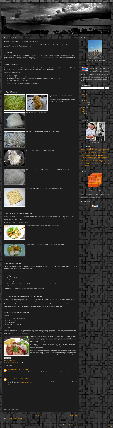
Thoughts (83, 163)
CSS (99, 150)
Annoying (88, 149)
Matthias (97, 157)
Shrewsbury (87, 162)
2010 (83, 109)
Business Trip (84, 150)
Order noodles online (65, 371)
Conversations (94, 150)
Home (37, 415)
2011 (83, 107)
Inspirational (87, 155)
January (86, 104)
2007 (83, 116)
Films (100, 152)
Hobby (88, 154)
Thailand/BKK (15, 362)
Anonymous (11, 378)
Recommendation (102, 160)
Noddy (88, 158)
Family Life (93, 152)
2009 (83, 111)
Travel (87, 163)
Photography (91, 160)
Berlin (96, 149)
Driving (101, 150)
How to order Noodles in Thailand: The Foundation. (95, 98)
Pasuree (83, 160)
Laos (106, 155)
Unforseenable (93, 163)
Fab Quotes (83, 152)
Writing (87, 165)
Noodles (10, 362)
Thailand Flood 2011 (96, 162)
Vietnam (99, 163)
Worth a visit (83, 165)
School (82, 162)
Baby (92, 149)
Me (101, 157)
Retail (108, 160)
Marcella (89, 157)
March (85, 100)
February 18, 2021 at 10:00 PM (21, 369)
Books (108, 149)
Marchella (93, 157)
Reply (9, 374)
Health (85, 154)
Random (96, 160)
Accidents (83, 149)
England (104, 150)
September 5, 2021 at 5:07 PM (21, 378)
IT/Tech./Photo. (100, 155)
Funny (106, 152)
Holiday (98, 154)
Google (82, 154)
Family (89, 152)
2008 (83, 113)
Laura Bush (11, 369)
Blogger (99, 149)
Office (94, 158)
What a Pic (106, 163)
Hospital (82, 155)
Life (108, 155)
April (85, 96)
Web (102, 163)
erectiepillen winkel (26, 382)
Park (108, 158)
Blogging (104, 149)
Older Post (73, 415)
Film (97, 152)
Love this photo (84, 157)
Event (108, 150)
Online (97, 158)
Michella (104, 157)
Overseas (102, 158)
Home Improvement (104, 154)
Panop (105, 158)
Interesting (93, 155)
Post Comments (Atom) (16, 418)
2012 (83, 94)
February (86, 102)
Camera (89, 150)
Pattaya (86, 160)
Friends (103, 152)
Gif (108, 152)
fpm (61, 424)
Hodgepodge (93, 154)
